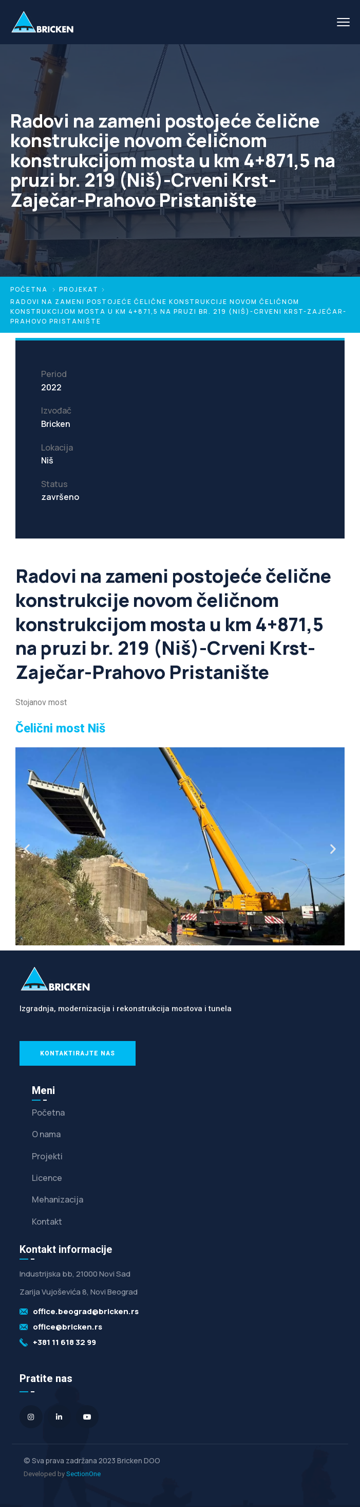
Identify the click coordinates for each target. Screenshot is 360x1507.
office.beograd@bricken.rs (86, 1311)
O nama (46, 1134)
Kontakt (47, 1221)
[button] (27, 848)
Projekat (79, 289)
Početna (29, 289)
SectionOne (83, 1474)
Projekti (47, 1156)
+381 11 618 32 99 (64, 1342)
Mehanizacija (57, 1199)
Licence (47, 1177)
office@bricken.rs (67, 1326)
